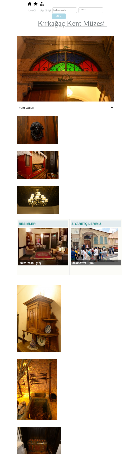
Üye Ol (32, 10)
